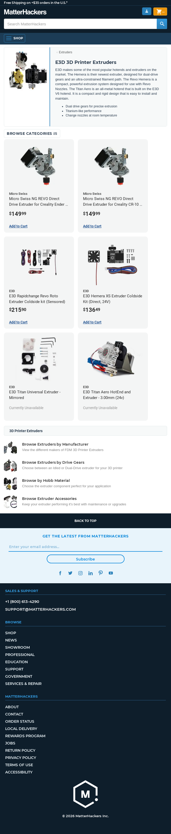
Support (14, 669)
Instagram (80, 573)
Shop (10, 633)
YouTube (110, 573)
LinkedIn (90, 573)
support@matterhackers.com (40, 609)
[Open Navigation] (14, 38)
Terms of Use (19, 765)
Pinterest (100, 573)
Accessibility (18, 772)
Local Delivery (21, 728)
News (11, 640)
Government (18, 676)
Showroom (17, 647)
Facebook (60, 573)
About (12, 707)
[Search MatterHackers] (162, 24)
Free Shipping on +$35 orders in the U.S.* (35, 3)
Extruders (65, 52)
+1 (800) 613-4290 (22, 601)
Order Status (19, 721)
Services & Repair (23, 683)
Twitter (70, 573)
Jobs (10, 743)
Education (16, 662)
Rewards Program (25, 736)
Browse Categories (32, 133)
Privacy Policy (20, 757)
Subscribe (85, 559)
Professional (20, 654)
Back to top (85, 521)
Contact (14, 714)
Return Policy (20, 750)
